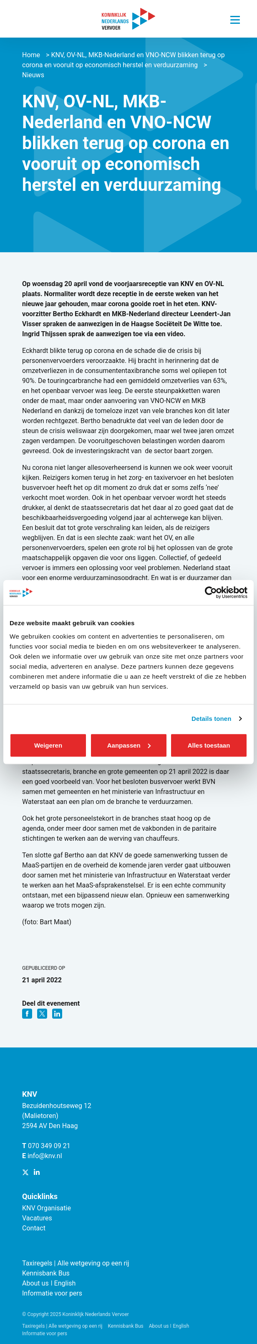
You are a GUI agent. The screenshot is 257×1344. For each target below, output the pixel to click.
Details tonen (211, 718)
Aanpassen (129, 744)
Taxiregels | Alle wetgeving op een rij (75, 1263)
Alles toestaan (209, 744)
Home (31, 55)
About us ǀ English (49, 1283)
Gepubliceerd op (43, 968)
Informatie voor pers (52, 1293)
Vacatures (37, 1218)
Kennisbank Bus (46, 1273)
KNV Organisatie (46, 1208)
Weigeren (48, 744)
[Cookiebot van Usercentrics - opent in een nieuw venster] (210, 592)
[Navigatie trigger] (235, 17)
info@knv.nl (45, 1156)
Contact (33, 1228)
